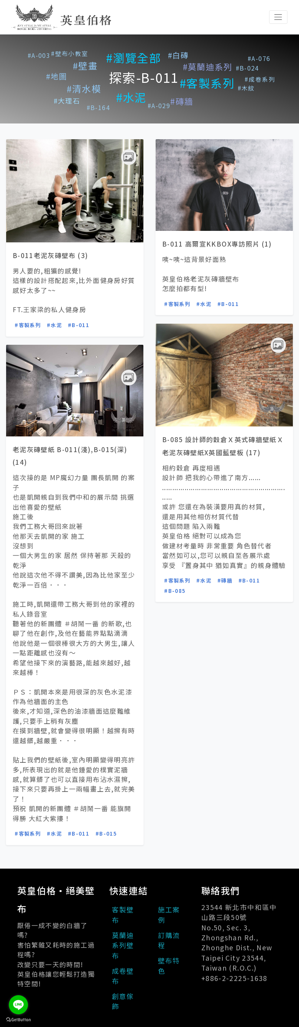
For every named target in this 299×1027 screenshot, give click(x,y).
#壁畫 (85, 65)
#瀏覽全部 (133, 57)
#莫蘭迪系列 (208, 66)
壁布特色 (169, 965)
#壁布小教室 (69, 53)
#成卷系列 (260, 79)
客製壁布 (123, 914)
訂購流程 (169, 940)
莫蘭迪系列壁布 (123, 945)
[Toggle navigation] (278, 16)
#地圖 (56, 76)
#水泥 (131, 97)
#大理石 (67, 100)
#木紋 (246, 88)
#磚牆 (181, 101)
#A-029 (159, 105)
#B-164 (98, 107)
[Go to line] (18, 1004)
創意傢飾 (123, 1001)
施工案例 (169, 914)
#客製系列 (207, 82)
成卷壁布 (123, 976)
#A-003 (39, 55)
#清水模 (84, 88)
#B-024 (247, 68)
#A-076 (259, 58)
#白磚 (178, 55)
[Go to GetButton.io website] (18, 1019)
